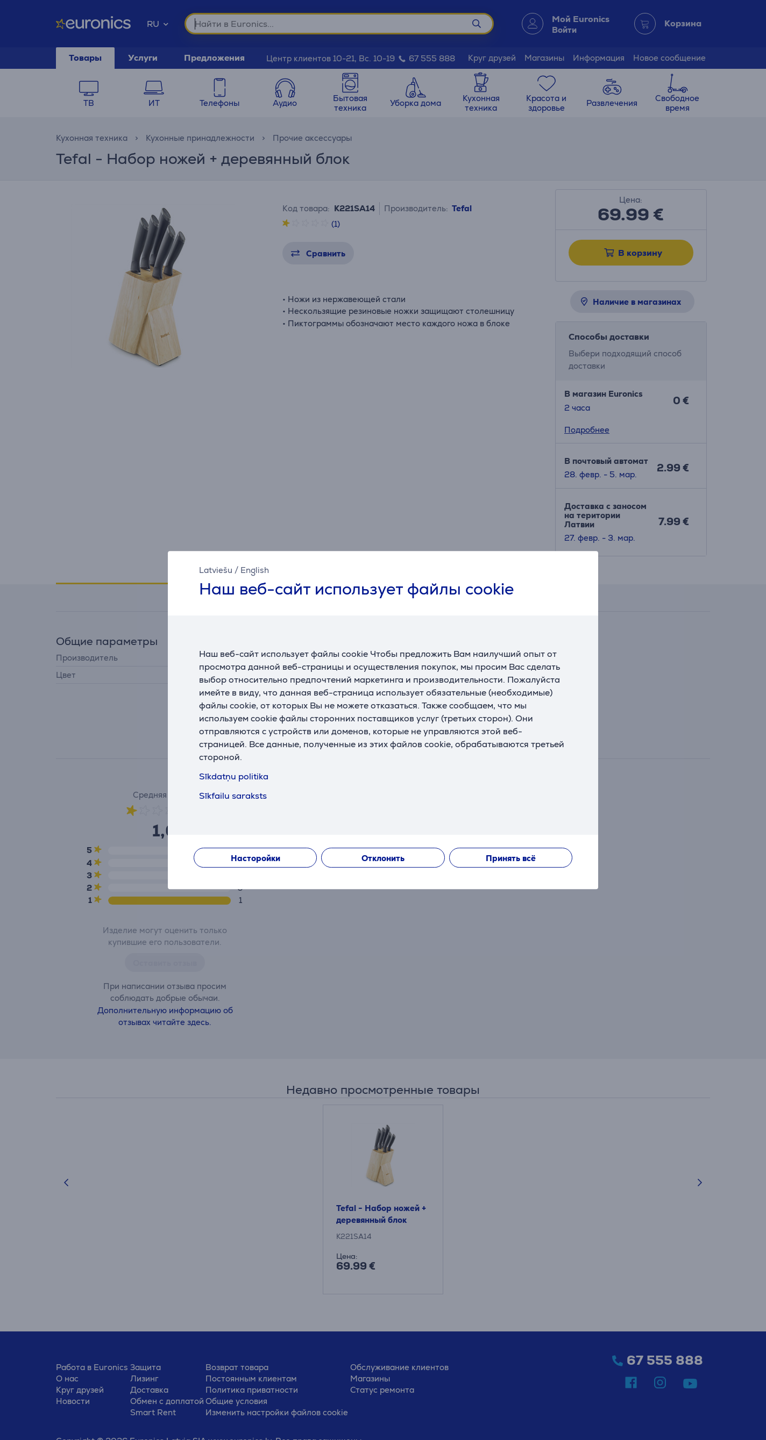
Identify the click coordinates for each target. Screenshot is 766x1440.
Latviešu (215, 570)
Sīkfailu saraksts (233, 795)
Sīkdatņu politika (233, 776)
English (254, 570)
